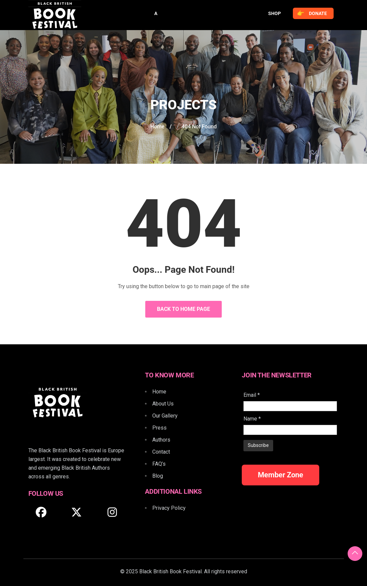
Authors (161, 440)
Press (159, 428)
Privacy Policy (169, 508)
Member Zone (280, 475)
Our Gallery (165, 416)
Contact (161, 452)
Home (157, 126)
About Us (163, 403)
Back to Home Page (183, 309)
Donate (312, 13)
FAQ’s (159, 464)
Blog (157, 476)
